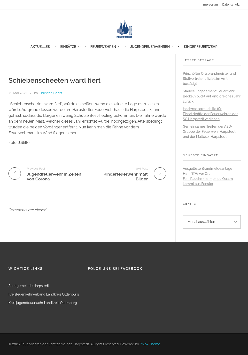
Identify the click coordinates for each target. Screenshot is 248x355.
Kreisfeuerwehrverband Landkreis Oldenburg (43, 294)
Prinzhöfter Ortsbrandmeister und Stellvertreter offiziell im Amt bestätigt (209, 79)
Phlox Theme (150, 344)
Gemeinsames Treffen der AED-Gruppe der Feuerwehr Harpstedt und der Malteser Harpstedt (209, 132)
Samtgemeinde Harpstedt (28, 286)
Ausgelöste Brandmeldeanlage (207, 168)
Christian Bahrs (50, 93)
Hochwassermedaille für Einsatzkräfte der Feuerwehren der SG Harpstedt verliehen (210, 114)
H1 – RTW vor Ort (196, 174)
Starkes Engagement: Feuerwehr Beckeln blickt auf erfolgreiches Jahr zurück (211, 96)
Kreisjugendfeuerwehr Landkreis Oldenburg (42, 303)
